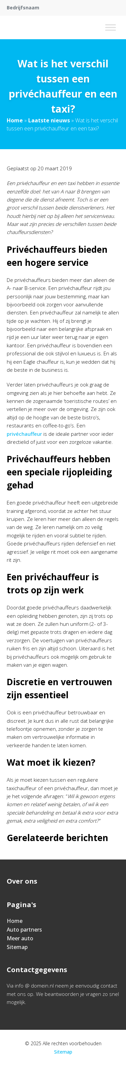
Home (15, 120)
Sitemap (17, 947)
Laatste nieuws (49, 120)
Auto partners (24, 929)
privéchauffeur (24, 433)
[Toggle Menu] (110, 27)
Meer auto (20, 938)
